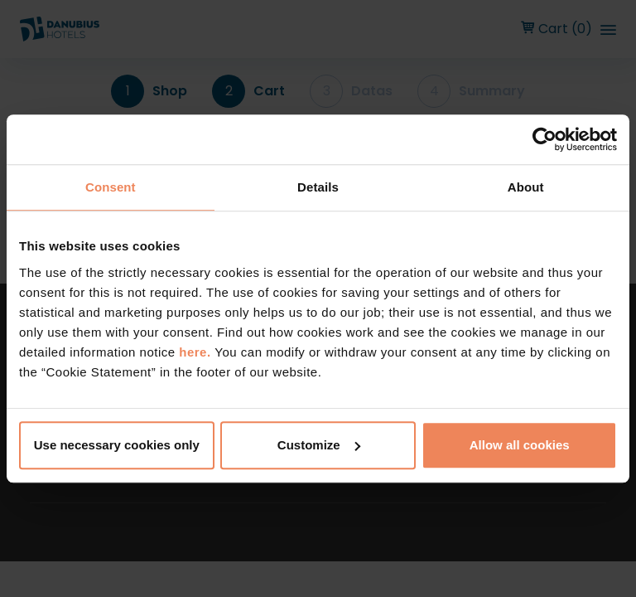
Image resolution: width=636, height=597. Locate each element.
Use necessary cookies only (117, 445)
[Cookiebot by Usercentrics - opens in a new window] (544, 139)
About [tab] (526, 187)
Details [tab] (318, 187)
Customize (318, 445)
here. (196, 352)
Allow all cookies (520, 445)
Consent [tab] (110, 187)
